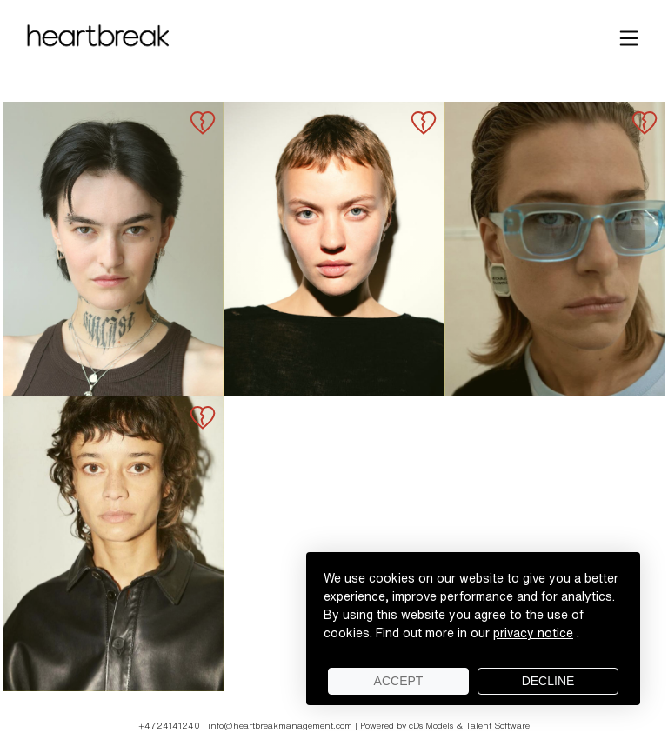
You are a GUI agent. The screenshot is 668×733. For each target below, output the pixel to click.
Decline (548, 681)
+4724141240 (170, 725)
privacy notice (533, 633)
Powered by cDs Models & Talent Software (445, 725)
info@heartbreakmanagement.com (280, 725)
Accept (399, 681)
